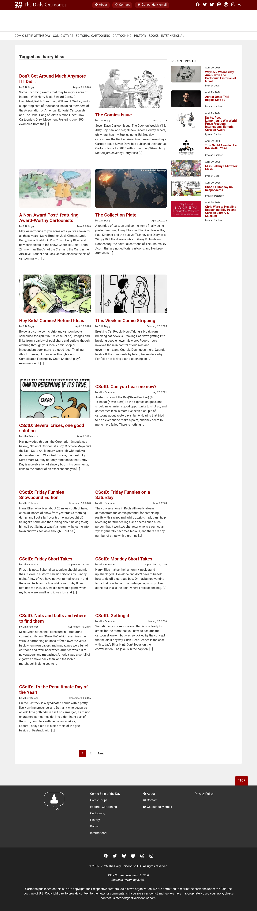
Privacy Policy (204, 794)
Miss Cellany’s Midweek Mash (221, 168)
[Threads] (226, 5)
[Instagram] (233, 5)
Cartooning (122, 36)
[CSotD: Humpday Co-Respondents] (186, 189)
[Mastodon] (219, 5)
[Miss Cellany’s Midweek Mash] (186, 169)
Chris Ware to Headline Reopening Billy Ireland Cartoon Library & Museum (221, 211)
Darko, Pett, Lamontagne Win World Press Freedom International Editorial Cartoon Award (221, 123)
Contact (122, 5)
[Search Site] (240, 5)
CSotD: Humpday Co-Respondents (219, 189)
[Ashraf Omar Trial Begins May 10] (186, 99)
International (172, 36)
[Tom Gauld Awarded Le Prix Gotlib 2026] (186, 148)
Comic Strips (63, 36)
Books (154, 36)
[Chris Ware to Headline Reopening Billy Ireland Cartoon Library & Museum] (186, 209)
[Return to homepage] (55, 816)
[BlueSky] (212, 5)
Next (101, 753)
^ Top (241, 780)
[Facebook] (197, 5)
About (101, 5)
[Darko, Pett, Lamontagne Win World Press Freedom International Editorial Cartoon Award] (186, 120)
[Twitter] (205, 5)
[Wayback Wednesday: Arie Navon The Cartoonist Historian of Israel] (186, 75)
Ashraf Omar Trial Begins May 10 (217, 98)
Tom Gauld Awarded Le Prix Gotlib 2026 (221, 147)
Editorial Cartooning (93, 36)
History (140, 36)
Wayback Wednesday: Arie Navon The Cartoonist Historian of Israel (220, 77)
